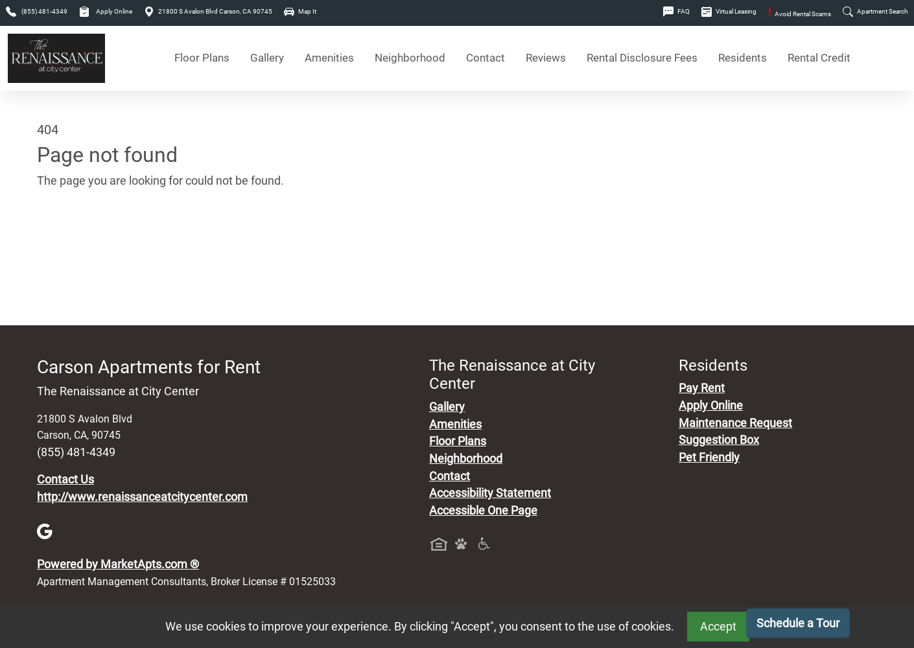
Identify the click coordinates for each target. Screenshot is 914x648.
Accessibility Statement (490, 493)
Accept (718, 626)
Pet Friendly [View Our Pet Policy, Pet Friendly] (709, 457)
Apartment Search (875, 11)
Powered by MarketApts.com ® (118, 564)
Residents (742, 58)
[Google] (45, 530)
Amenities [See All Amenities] (329, 58)
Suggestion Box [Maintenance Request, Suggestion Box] (719, 440)
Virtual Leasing (728, 11)
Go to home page (81, 241)
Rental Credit (819, 58)
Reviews (546, 58)
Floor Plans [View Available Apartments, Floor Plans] (201, 58)
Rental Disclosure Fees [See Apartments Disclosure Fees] (642, 58)
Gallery (267, 58)
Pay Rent (702, 388)
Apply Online (105, 11)
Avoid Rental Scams (799, 14)
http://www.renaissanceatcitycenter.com (142, 497)
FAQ (676, 11)
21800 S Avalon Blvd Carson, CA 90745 (208, 11)
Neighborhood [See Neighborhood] (410, 58)
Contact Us (65, 479)
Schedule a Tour (797, 623)
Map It (300, 11)
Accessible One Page (483, 510)
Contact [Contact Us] (485, 58)
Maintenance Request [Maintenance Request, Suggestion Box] (735, 423)
